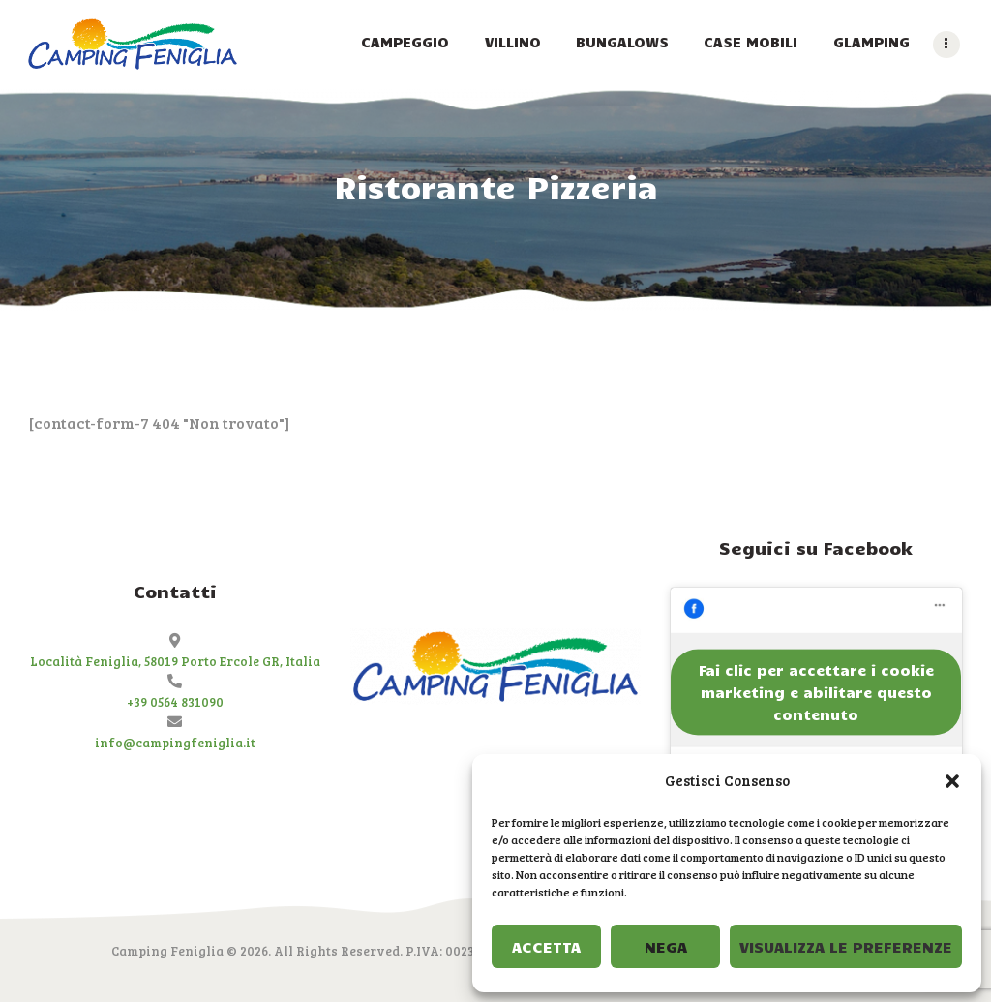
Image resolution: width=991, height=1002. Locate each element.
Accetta (546, 946)
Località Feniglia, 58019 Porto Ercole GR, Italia (175, 661)
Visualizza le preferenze (845, 946)
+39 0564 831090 (175, 702)
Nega (666, 946)
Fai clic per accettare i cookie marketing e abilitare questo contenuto (816, 691)
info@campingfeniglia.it (175, 742)
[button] (952, 781)
